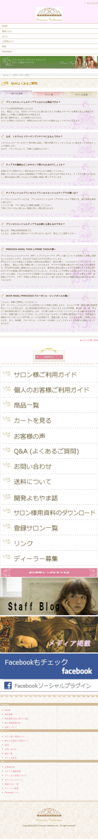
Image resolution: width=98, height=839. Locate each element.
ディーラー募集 (12, 788)
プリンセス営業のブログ (16, 775)
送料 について (11, 727)
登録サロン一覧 (12, 784)
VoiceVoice (7, 51)
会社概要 (9, 714)
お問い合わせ (11, 749)
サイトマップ (92, 3)
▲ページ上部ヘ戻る (89, 340)
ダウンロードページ (14, 780)
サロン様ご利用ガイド (15, 736)
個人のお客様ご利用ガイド (17, 741)
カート (5, 36)
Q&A (4, 46)
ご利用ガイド (8, 41)
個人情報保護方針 (13, 723)
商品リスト (7, 31)
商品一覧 (9, 753)
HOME (8, 710)
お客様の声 (10, 767)
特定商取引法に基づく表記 (17, 718)
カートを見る (11, 758)
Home (4, 26)
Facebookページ (12, 792)
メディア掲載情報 (13, 771)
